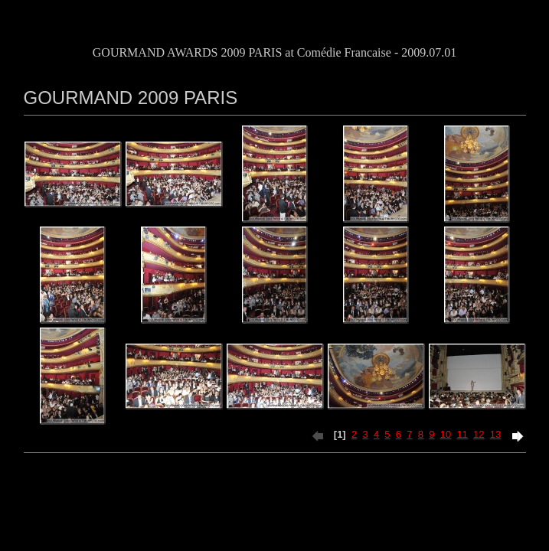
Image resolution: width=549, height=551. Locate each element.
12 (478, 434)
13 (495, 434)
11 (461, 434)
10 (445, 434)
